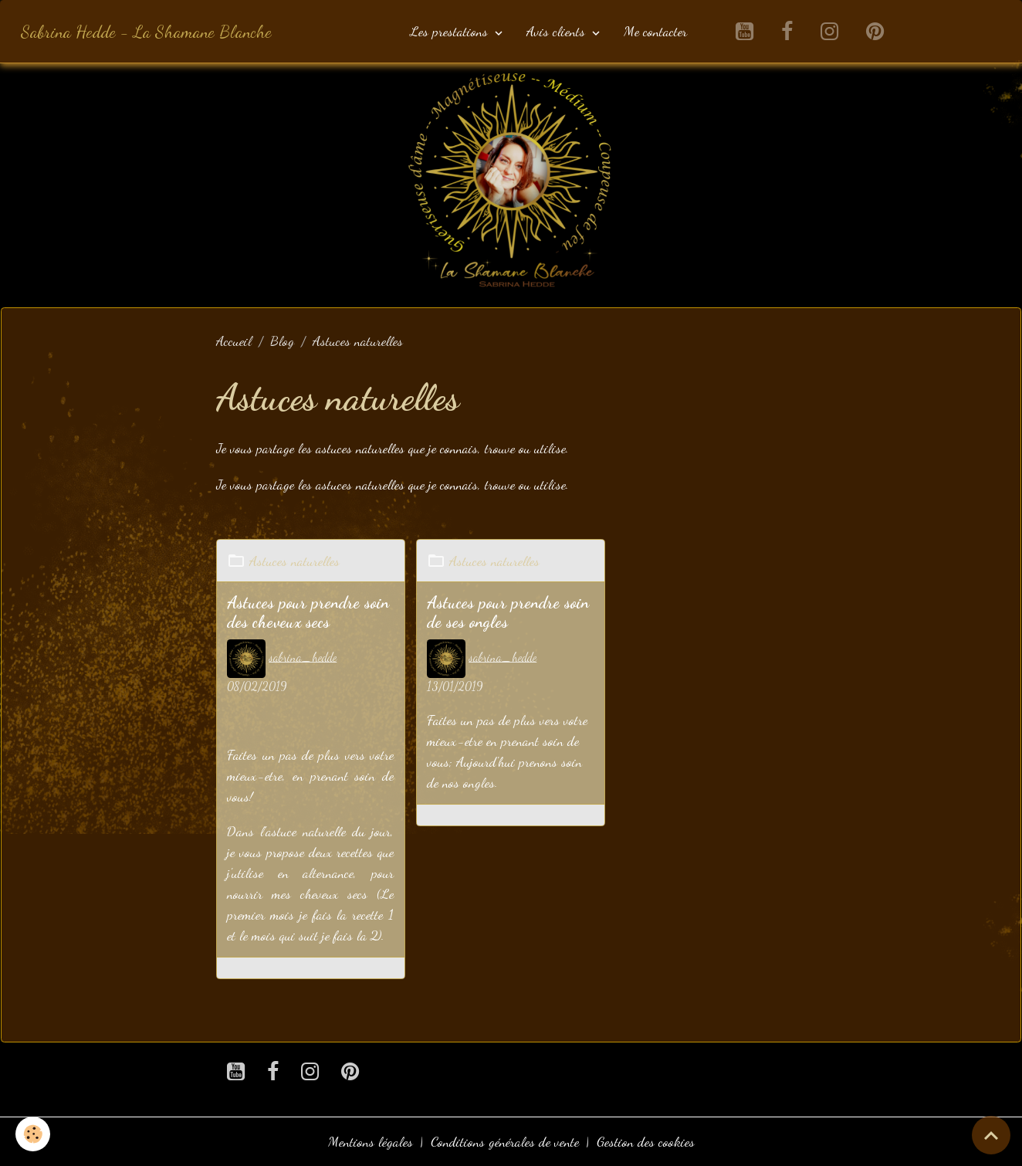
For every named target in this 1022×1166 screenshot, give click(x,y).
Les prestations (451, 30)
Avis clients (557, 30)
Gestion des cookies (646, 1141)
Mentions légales (370, 1141)
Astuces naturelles (294, 560)
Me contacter (655, 30)
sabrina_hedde (303, 657)
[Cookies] (32, 1134)
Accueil (234, 340)
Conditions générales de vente (505, 1141)
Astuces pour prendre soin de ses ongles (508, 612)
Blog (282, 340)
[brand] (146, 31)
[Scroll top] (991, 1135)
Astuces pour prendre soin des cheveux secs (308, 612)
